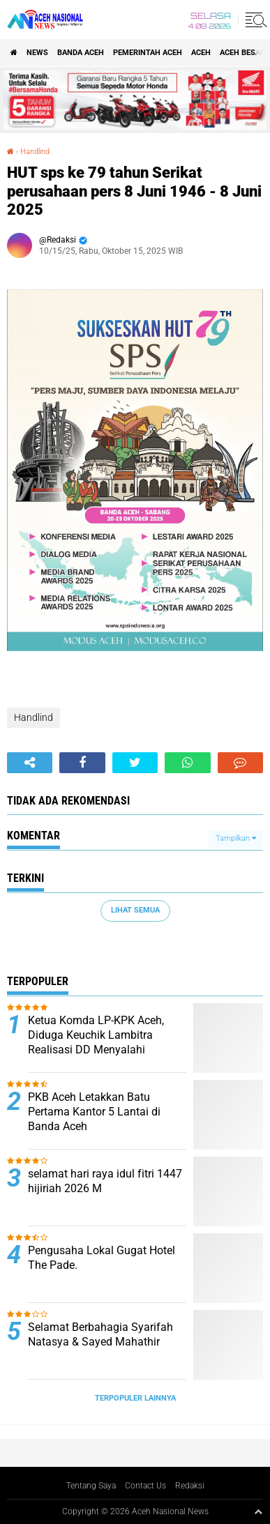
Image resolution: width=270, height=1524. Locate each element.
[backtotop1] (258, 1511)
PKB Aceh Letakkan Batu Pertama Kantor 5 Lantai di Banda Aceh (94, 1111)
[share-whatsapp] (187, 762)
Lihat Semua (135, 910)
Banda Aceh (80, 52)
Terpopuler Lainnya (135, 1398)
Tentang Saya (91, 1486)
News (37, 52)
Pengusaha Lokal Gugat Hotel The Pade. (101, 1258)
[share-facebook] (82, 762)
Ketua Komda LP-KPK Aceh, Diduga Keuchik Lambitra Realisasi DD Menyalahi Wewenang (96, 1042)
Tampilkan (236, 838)
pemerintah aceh (147, 52)
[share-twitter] (135, 762)
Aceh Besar (242, 52)
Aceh (201, 52)
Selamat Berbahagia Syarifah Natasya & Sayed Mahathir (100, 1334)
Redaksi (189, 1486)
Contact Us (145, 1486)
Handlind (35, 151)
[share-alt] (29, 762)
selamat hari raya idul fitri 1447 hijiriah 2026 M (105, 1181)
